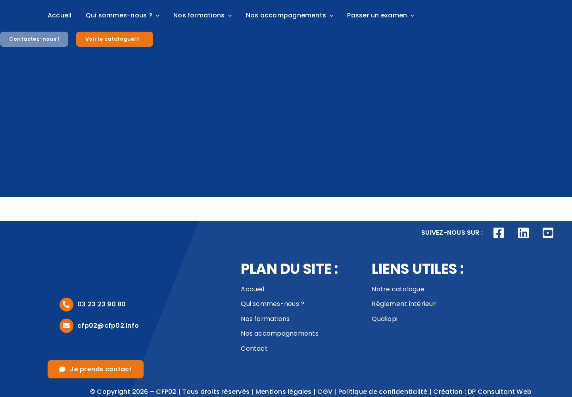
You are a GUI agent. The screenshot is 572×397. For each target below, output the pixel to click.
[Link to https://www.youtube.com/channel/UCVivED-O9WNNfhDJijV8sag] (548, 233)
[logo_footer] (83, 243)
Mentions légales (283, 391)
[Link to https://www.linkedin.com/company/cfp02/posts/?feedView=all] (523, 233)
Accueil (252, 289)
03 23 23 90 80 (101, 304)
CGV (324, 391)
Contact (254, 348)
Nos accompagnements (280, 333)
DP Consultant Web (500, 391)
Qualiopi (384, 318)
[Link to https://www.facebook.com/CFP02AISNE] (499, 233)
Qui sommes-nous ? (272, 303)
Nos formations (265, 318)
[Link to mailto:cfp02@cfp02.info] (66, 325)
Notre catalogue (398, 289)
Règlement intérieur (404, 303)
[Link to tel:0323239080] (66, 305)
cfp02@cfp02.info (108, 325)
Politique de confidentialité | (385, 391)
